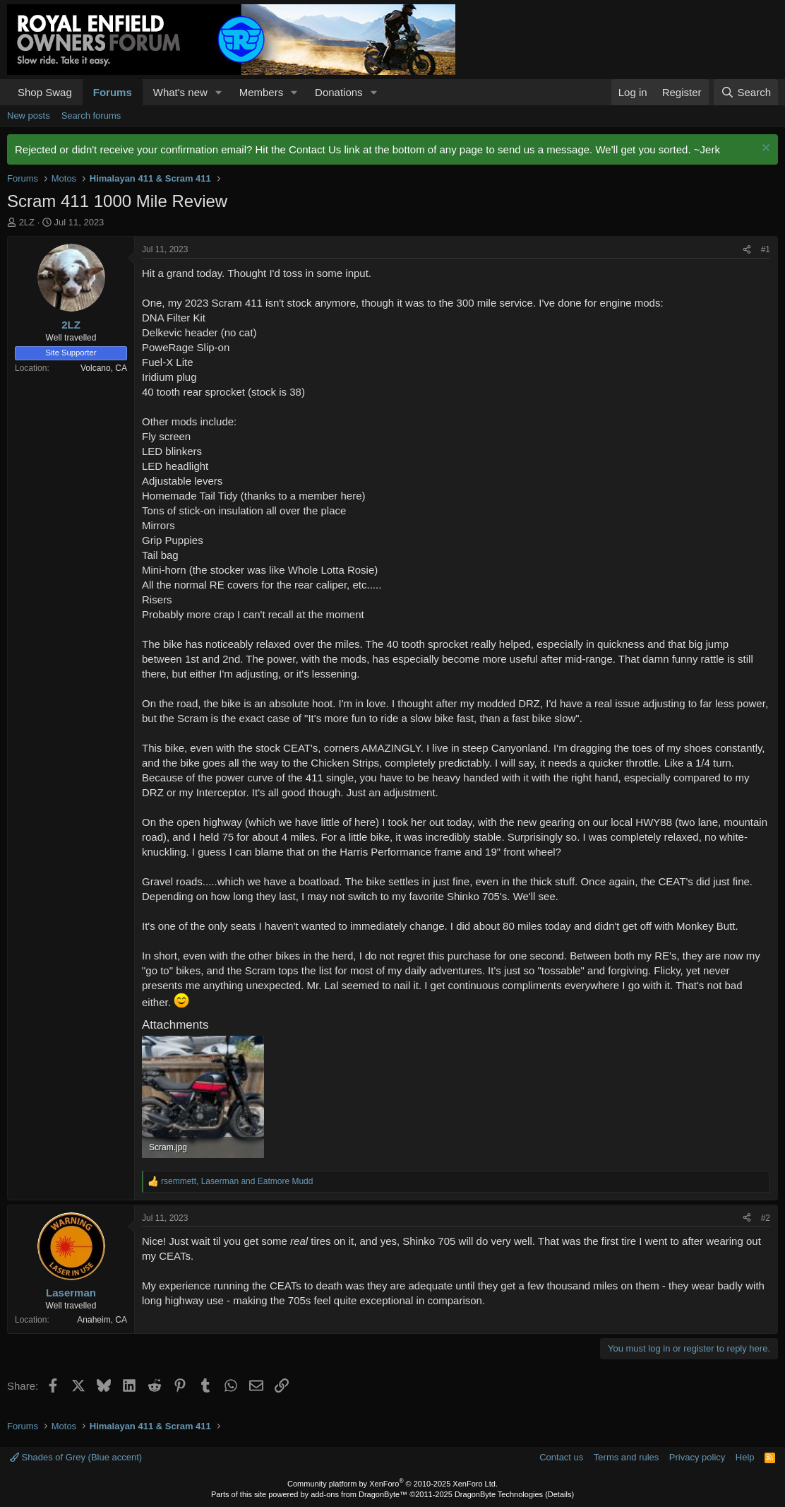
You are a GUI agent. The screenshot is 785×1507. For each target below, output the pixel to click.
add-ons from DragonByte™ (359, 1494)
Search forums (91, 115)
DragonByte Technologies (499, 1494)
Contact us (561, 1457)
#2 (765, 1218)
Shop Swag (45, 92)
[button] (219, 92)
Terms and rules (626, 1457)
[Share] (747, 250)
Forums (112, 92)
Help (745, 1457)
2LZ (27, 222)
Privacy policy (697, 1457)
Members (261, 92)
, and (237, 1181)
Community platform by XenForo (392, 1483)
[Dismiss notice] (764, 149)
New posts (28, 115)
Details (560, 1494)
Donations (339, 92)
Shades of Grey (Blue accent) (76, 1457)
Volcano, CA (103, 368)
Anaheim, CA (102, 1320)
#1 (765, 249)
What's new (180, 92)
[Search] (746, 92)
